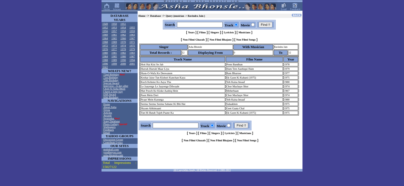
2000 (123, 63)
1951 (123, 23)
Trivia (106, 110)
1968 (105, 42)
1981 (114, 52)
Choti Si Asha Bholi (114, 88)
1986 (123, 56)
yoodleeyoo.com (112, 152)
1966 (123, 38)
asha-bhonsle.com (113, 155)
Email (106, 132)
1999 (114, 63)
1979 (132, 49)
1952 (105, 27)
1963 (132, 34)
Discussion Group (113, 139)
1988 (105, 60)
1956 (105, 31)
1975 (132, 45)
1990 (123, 60)
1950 (114, 23)
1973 (114, 45)
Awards (107, 115)
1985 (114, 56)
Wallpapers (109, 127)
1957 (114, 31)
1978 (123, 49)
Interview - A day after (115, 85)
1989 (114, 60)
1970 (123, 42)
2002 (105, 67)
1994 (132, 60)
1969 (114, 42)
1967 (132, 38)
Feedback (108, 129)
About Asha (109, 107)
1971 (132, 42)
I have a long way (113, 91)
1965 (114, 38)
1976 (105, 49)
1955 (132, 27)
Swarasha (109, 118)
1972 (105, 45)
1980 (105, 52)
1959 (132, 31)
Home (106, 104)
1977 (114, 49)
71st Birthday (110, 77)
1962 (123, 34)
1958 (123, 31)
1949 (105, 23)
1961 (114, 34)
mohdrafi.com (111, 149)
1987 (132, 56)
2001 (132, 63)
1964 (105, 38)
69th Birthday (111, 97)
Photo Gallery (111, 124)
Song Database (111, 121)
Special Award (111, 83)
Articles (107, 112)
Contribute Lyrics (113, 142)
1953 (114, 27)
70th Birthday (111, 80)
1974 (123, 45)
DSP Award (109, 94)
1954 (123, 27)
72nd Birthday (111, 74)
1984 (105, 56)
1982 (123, 52)
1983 (132, 52)
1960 (105, 34)
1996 (105, 63)
